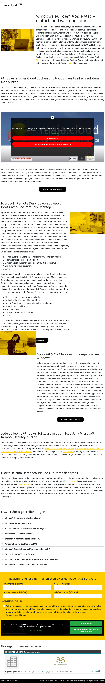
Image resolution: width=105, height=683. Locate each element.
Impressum (5, 680)
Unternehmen (24, 484)
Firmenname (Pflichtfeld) (27, 586)
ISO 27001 (70, 481)
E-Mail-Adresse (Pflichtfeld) (27, 594)
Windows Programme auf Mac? (19, 523)
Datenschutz (14, 680)
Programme (68, 451)
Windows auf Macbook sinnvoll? (19, 533)
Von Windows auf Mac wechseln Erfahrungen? (25, 528)
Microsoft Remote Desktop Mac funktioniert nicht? (27, 549)
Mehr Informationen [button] (52, 133)
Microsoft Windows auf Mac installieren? (23, 518)
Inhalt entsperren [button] (52, 138)
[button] (52, 518)
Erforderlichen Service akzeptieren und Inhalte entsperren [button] (52, 144)
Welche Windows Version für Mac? (20, 554)
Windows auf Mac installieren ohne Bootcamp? (26, 564)
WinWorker (69, 448)
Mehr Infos (95, 671)
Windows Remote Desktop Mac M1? (21, 544)
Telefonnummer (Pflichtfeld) (78, 594)
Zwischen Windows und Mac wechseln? (22, 539)
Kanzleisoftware (24, 451)
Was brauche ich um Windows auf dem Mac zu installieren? (31, 559)
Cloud (38, 60)
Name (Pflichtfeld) (78, 586)
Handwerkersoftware (54, 448)
